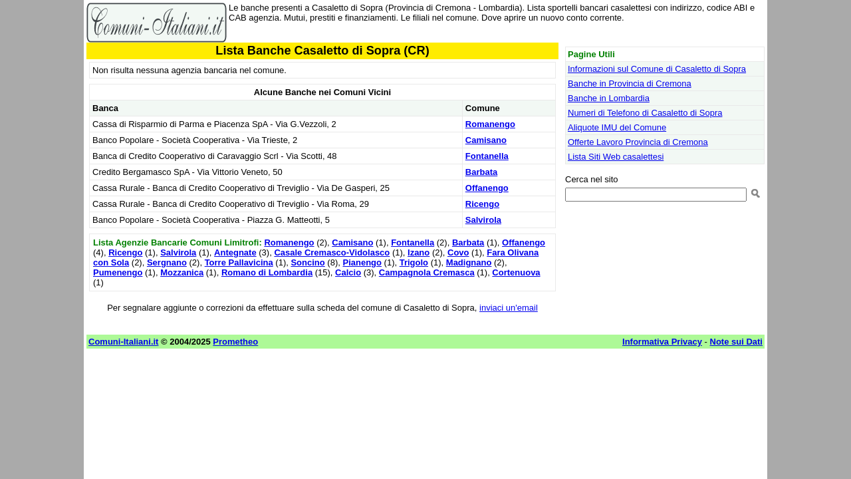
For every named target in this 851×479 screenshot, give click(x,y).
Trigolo (414, 262)
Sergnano (167, 262)
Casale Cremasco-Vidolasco (332, 252)
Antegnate (235, 252)
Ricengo (482, 204)
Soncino (307, 262)
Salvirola (483, 220)
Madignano (469, 262)
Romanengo (490, 124)
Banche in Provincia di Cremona (629, 83)
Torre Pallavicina (239, 262)
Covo (458, 252)
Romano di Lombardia (266, 272)
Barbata (481, 172)
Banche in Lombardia (609, 98)
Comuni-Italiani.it (123, 342)
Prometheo (235, 342)
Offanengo (487, 188)
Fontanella (487, 156)
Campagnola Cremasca (427, 272)
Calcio (348, 272)
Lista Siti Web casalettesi (616, 157)
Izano (418, 252)
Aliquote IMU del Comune (617, 127)
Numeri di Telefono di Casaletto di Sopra (645, 113)
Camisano (486, 140)
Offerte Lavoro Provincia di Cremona (638, 142)
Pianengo (362, 262)
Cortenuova (516, 272)
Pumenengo (117, 272)
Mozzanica (181, 272)
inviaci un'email (508, 308)
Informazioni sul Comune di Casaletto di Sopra (657, 69)
